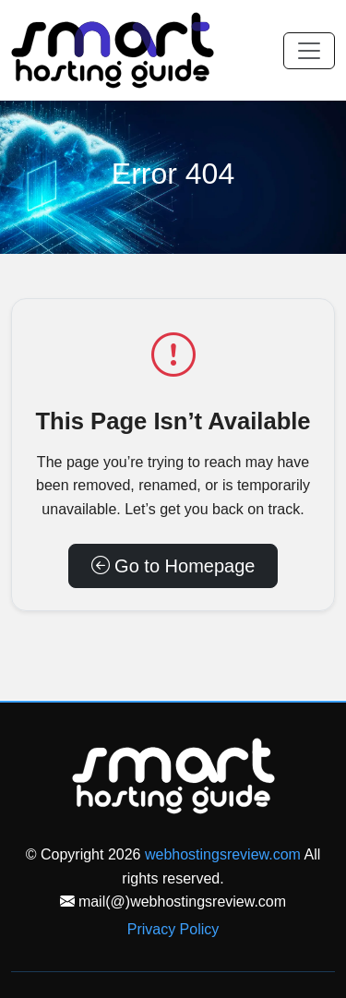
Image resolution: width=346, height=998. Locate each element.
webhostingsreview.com (223, 854)
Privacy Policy (173, 929)
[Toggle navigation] (309, 50)
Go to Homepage (173, 566)
